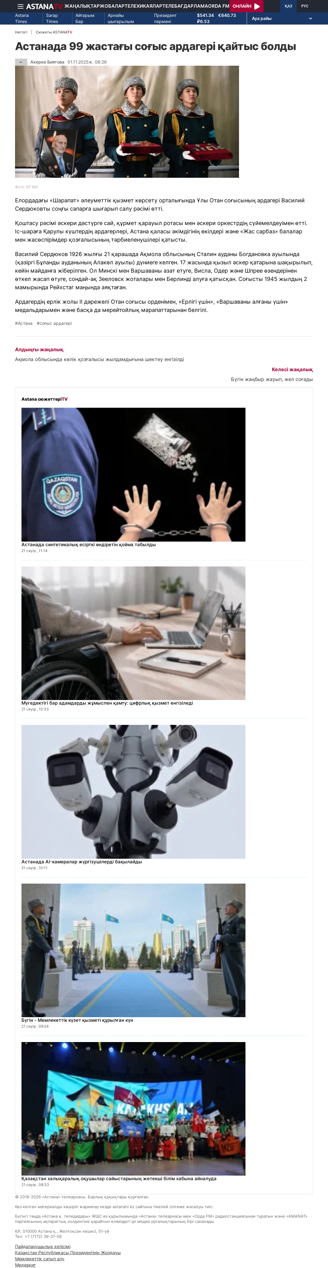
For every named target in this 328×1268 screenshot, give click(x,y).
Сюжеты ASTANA (54, 32)
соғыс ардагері (56, 323)
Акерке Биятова (47, 61)
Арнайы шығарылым (121, 18)
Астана (25, 323)
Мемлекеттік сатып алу (39, 1258)
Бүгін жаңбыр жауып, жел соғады (272, 379)
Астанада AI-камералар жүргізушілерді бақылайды (81, 862)
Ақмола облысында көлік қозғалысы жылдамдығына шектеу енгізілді (99, 359)
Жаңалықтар (82, 6)
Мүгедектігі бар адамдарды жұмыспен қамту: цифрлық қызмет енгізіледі (107, 703)
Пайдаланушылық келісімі (42, 1246)
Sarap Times (52, 18)
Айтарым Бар (85, 18)
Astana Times (22, 18)
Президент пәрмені (165, 18)
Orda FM (219, 6)
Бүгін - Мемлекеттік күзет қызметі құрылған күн (77, 1020)
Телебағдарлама (185, 6)
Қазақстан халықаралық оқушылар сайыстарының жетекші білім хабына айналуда (119, 1178)
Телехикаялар (143, 6)
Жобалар (112, 6)
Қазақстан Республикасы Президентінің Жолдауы (68, 1252)
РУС (304, 6)
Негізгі (21, 32)
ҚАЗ (288, 6)
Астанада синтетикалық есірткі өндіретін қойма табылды (88, 544)
